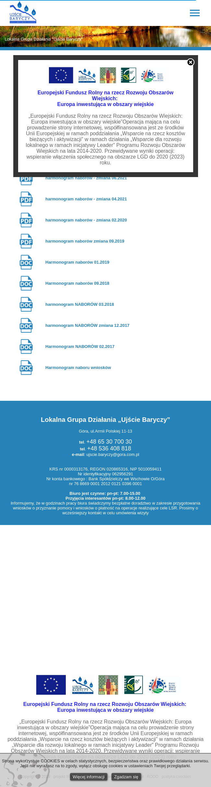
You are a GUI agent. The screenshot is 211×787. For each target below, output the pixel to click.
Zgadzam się (126, 776)
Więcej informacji (88, 776)
